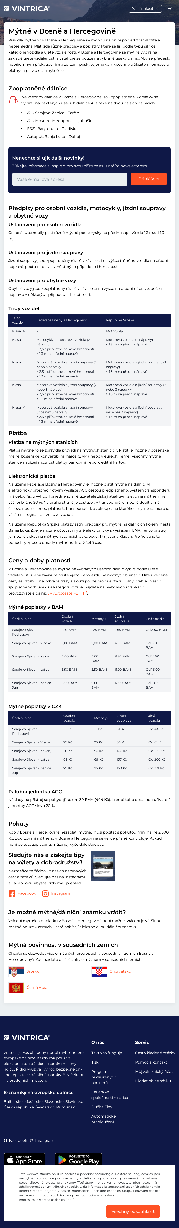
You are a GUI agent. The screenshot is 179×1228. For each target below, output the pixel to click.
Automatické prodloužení (103, 1119)
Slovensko (54, 1101)
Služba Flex (101, 1107)
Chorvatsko (111, 971)
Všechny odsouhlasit (133, 1211)
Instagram (56, 893)
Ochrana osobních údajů (56, 1199)
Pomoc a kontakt (151, 1062)
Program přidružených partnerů (103, 1077)
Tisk (95, 1062)
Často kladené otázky (155, 1053)
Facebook (22, 893)
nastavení (110, 1195)
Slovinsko (74, 1101)
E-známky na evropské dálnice (39, 1092)
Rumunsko (66, 1107)
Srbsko (23, 971)
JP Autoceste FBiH (67, 593)
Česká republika (19, 1107)
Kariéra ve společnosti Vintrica (109, 1095)
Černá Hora (27, 987)
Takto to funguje (106, 1053)
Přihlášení (148, 178)
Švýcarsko (45, 1107)
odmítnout (39, 1195)
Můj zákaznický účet (154, 1071)
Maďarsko (33, 1101)
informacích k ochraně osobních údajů (101, 1191)
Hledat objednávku (153, 1081)
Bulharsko (13, 1101)
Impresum (27, 1199)
